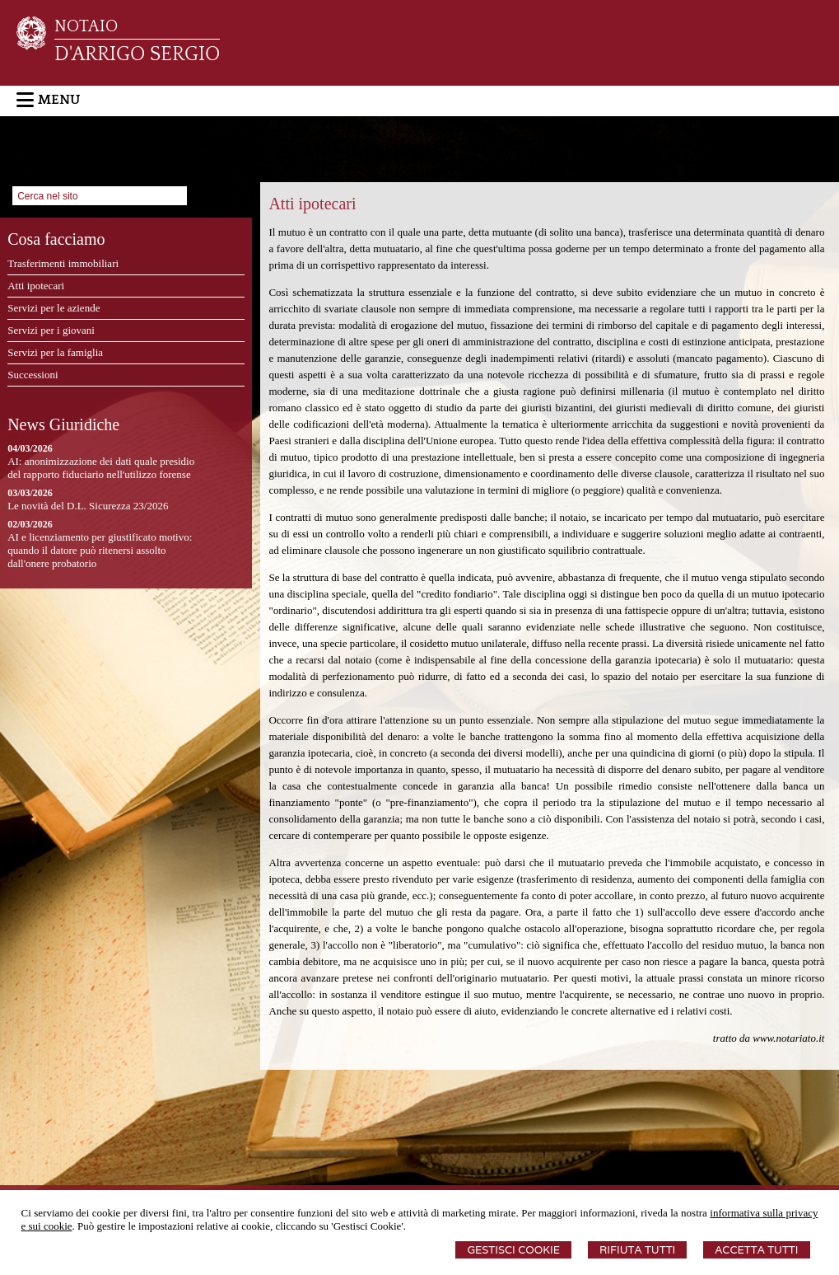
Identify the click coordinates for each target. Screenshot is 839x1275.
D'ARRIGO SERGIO (137, 54)
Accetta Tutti (756, 1250)
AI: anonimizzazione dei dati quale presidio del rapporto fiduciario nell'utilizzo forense (100, 467)
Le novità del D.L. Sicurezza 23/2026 (87, 505)
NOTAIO (86, 26)
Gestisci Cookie (513, 1250)
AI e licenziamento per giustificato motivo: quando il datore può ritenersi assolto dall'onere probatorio (99, 550)
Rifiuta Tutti (637, 1250)
